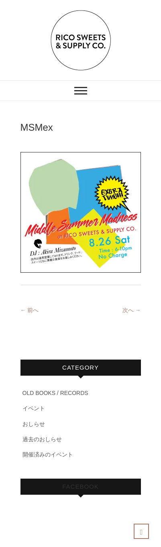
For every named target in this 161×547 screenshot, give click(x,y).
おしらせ (33, 424)
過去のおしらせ (42, 439)
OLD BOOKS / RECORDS (55, 393)
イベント (33, 408)
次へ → (131, 310)
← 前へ (29, 310)
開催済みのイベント (47, 454)
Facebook (80, 486)
